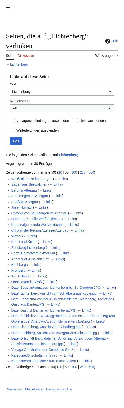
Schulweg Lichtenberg (28, 248)
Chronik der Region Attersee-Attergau (39, 230)
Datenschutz (14, 389)
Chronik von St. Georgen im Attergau (39, 213)
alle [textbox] (16, 108)
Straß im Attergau (24, 202)
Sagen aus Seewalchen (29, 184)
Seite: (14, 84)
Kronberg (18, 270)
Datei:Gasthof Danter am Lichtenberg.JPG (43, 310)
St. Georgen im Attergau (29, 196)
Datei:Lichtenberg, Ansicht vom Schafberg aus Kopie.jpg (53, 293)
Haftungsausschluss (59, 389)
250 (82, 172)
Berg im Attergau (24, 190)
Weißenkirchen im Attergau (31, 179)
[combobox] (62, 92)
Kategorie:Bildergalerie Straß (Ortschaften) (43, 361)
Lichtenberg (19, 64)
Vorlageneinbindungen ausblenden (42, 121)
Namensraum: (20, 101)
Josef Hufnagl (21, 207)
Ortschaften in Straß (26, 282)
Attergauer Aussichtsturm (30, 259)
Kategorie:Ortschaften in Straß (34, 355)
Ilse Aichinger (21, 276)
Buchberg (18, 265)
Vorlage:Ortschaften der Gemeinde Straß (42, 350)
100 (74, 172)
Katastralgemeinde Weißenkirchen (37, 225)
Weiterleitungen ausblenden (37, 130)
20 (60, 172)
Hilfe (111, 41)
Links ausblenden (92, 121)
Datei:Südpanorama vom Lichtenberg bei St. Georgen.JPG (55, 287)
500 (91, 172)
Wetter (16, 236)
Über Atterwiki (34, 389)
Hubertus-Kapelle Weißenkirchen (36, 219)
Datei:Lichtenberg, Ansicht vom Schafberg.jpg (45, 327)
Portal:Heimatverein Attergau (33, 253)
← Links (60, 179)
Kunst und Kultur (24, 242)
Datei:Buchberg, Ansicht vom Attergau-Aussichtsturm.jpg (54, 333)
